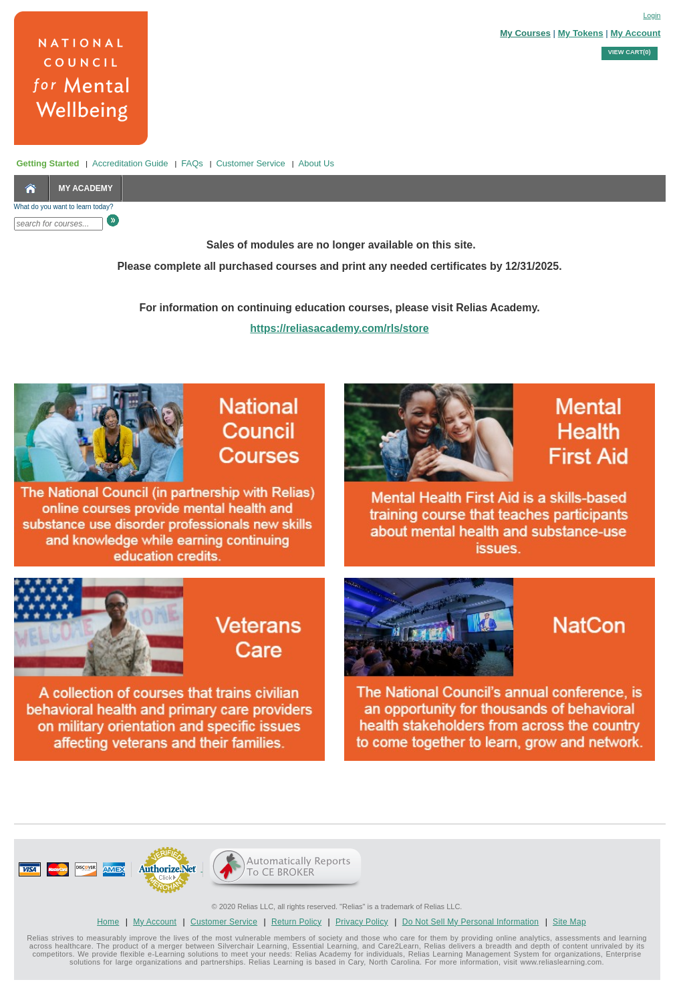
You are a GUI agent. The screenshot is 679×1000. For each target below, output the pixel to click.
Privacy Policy (361, 922)
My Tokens (580, 33)
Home (108, 922)
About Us (316, 163)
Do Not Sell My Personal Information (470, 922)
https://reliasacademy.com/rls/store (339, 328)
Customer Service (250, 163)
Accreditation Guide (130, 163)
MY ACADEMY (86, 188)
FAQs (192, 163)
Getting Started (48, 163)
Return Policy (296, 922)
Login (651, 15)
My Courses (525, 33)
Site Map (569, 922)
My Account (635, 33)
